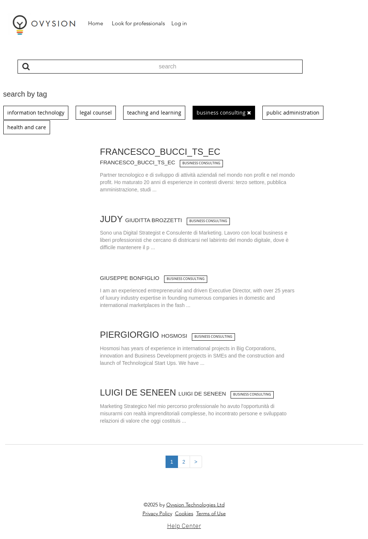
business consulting (201, 163)
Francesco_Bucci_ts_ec (160, 156)
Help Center (184, 525)
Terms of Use (211, 513)
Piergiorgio (145, 335)
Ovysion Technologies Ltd (195, 504)
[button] (95, 23)
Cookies (184, 513)
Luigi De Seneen (164, 392)
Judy (142, 219)
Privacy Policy (157, 513)
